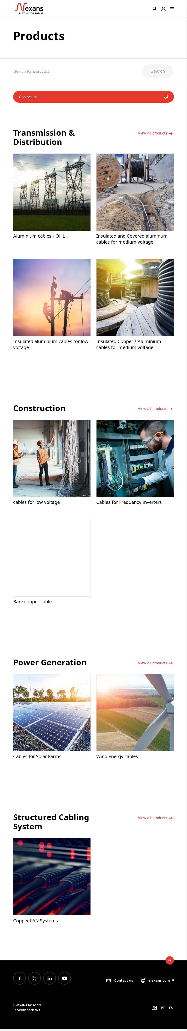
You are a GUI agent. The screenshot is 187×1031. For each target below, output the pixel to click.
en (154, 1010)
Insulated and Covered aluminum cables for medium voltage (132, 240)
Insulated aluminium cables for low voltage (50, 346)
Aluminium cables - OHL (39, 237)
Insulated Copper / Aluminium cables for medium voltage (128, 346)
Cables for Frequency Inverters (129, 504)
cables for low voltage (36, 504)
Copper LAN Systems (35, 923)
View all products (155, 135)
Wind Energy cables (117, 758)
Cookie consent (27, 1013)
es (171, 1010)
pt (163, 1010)
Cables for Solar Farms (37, 758)
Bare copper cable (32, 603)
